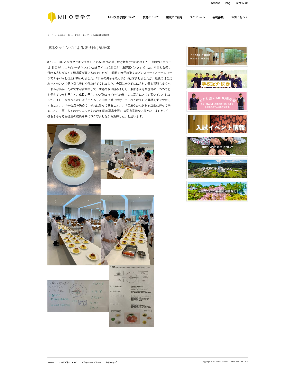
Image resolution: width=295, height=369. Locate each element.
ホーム (50, 35)
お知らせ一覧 (64, 35)
